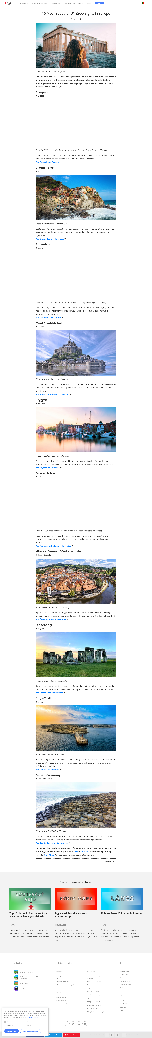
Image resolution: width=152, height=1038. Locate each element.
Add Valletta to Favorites (47, 769)
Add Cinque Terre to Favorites (50, 239)
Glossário (123, 1007)
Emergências (91, 985)
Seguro (89, 998)
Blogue (80, 3)
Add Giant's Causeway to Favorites (52, 843)
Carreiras (123, 978)
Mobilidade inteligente (94, 1005)
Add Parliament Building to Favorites (53, 546)
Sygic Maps (49, 855)
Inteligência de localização (95, 1012)
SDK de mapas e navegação (65, 985)
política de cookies (35, 1017)
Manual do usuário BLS (63, 1004)
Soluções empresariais (39, 3)
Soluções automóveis (63, 981)
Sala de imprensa (125, 984)
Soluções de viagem (93, 1002)
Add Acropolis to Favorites (48, 162)
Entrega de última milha (94, 981)
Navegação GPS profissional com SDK (67, 977)
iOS (76, 851)
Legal (121, 1010)
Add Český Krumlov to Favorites (51, 619)
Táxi (88, 988)
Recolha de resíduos (94, 1008)
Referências (124, 974)
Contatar (123, 988)
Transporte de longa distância (94, 977)
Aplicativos (23, 3)
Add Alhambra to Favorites (48, 317)
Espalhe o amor (125, 981)
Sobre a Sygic (124, 971)
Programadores (69, 3)
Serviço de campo (93, 991)
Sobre (89, 3)
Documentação (61, 1000)
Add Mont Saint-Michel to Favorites (52, 394)
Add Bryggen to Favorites (47, 467)
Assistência (56, 3)
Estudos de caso (61, 997)
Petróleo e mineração (94, 995)
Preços (122, 1000)
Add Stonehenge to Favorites (49, 692)
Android (84, 851)
